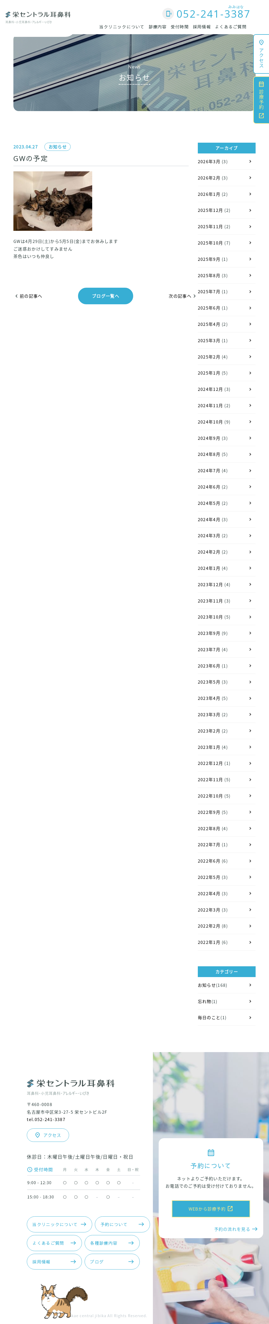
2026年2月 (209, 178)
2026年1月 (209, 194)
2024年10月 (210, 422)
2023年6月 (209, 666)
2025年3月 (209, 340)
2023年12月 (210, 584)
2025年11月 (210, 226)
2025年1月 (209, 373)
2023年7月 (209, 649)
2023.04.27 (25, 146)
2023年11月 (210, 601)
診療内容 (158, 26)
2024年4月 (209, 519)
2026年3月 (209, 161)
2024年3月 (209, 535)
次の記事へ (183, 296)
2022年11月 (210, 779)
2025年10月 (210, 243)
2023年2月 (209, 731)
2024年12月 (210, 389)
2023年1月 (209, 747)
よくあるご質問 (231, 26)
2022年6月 (209, 861)
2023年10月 (210, 617)
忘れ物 (204, 1001)
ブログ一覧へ (105, 296)
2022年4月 (209, 893)
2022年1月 (209, 942)
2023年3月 (209, 714)
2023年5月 (209, 682)
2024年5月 (209, 503)
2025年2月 (209, 357)
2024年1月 (209, 568)
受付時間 (180, 26)
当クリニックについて (122, 26)
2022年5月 (209, 877)
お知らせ (58, 146)
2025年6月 (209, 308)
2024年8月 (209, 454)
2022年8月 (209, 828)
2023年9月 (209, 633)
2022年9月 (209, 812)
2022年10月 (210, 796)
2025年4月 (209, 324)
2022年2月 (209, 926)
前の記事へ (27, 296)
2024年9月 (209, 438)
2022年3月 (209, 910)
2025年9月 (209, 259)
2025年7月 (209, 291)
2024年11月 (210, 405)
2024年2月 (209, 552)
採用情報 (202, 26)
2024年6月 (209, 487)
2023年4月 (209, 698)
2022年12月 (210, 763)
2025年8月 (209, 275)
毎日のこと (209, 1017)
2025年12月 (210, 210)
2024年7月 (209, 470)
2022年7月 (209, 844)
